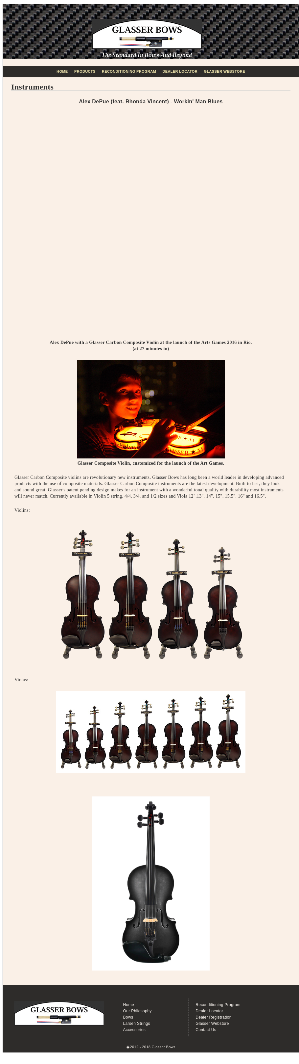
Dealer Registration (214, 1017)
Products (85, 71)
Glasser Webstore (224, 71)
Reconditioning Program (129, 71)
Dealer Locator (179, 71)
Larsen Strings (136, 1023)
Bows (128, 1017)
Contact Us (206, 1029)
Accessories (134, 1029)
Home (62, 71)
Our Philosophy (137, 1011)
